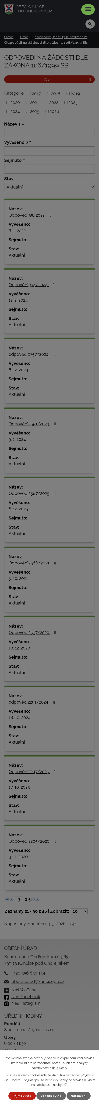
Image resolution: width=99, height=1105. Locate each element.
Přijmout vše (22, 1096)
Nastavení (78, 1096)
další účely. (59, 1068)
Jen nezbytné (51, 1096)
